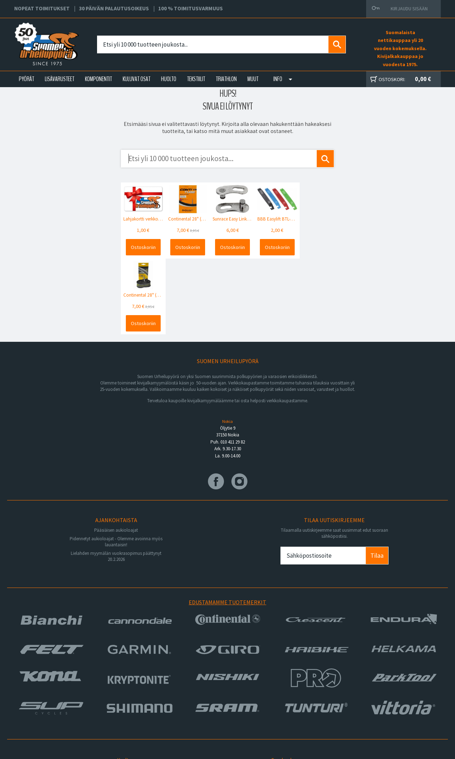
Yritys (122, 691)
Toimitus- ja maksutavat (295, 691)
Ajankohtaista (130, 716)
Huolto (123, 682)
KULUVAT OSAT (136, 79)
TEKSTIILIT (196, 79)
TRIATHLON (226, 79)
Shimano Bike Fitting (292, 716)
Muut (252, 79)
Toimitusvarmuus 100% (295, 707)
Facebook (281, 682)
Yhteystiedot (130, 699)
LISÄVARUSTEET (59, 79)
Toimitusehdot (286, 699)
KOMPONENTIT (98, 79)
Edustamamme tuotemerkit (227, 525)
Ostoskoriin (142, 246)
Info (277, 79)
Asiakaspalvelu (132, 707)
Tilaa (377, 478)
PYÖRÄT (26, 79)
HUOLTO (168, 79)
